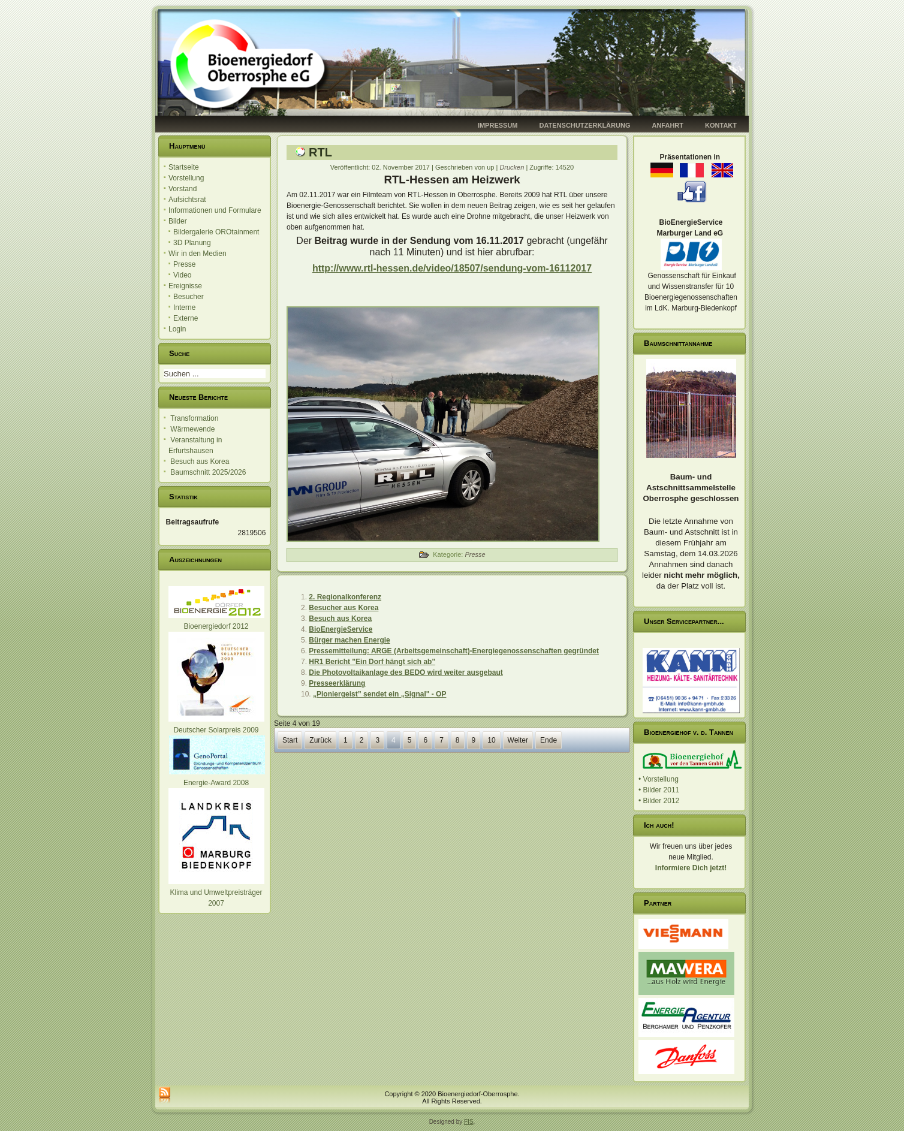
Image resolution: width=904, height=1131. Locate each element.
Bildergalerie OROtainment (216, 232)
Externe (185, 318)
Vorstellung (186, 178)
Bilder (177, 221)
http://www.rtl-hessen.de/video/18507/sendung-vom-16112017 (452, 268)
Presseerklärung (337, 683)
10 (491, 740)
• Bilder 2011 (658, 790)
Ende (548, 740)
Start (289, 740)
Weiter (518, 740)
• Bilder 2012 (658, 801)
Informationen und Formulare (214, 210)
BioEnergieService (340, 629)
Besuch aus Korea (340, 618)
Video (182, 275)
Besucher (188, 296)
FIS (469, 1121)
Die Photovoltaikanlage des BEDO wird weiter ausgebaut (405, 672)
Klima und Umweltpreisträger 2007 (216, 892)
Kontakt (721, 125)
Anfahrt (667, 125)
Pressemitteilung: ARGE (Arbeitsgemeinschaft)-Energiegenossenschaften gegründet (454, 651)
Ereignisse (185, 286)
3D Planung (192, 243)
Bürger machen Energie (349, 640)
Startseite (183, 167)
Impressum (498, 125)
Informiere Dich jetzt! (691, 868)
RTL (320, 152)
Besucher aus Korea (343, 608)
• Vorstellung (658, 779)
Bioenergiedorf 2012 (215, 626)
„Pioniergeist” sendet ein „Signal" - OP (379, 694)
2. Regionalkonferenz (345, 597)
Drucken (512, 167)
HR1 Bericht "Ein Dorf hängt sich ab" (372, 662)
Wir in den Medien (197, 253)
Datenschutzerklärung (585, 125)
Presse (184, 264)
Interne (184, 307)
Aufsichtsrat (187, 199)
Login (177, 329)
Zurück (320, 740)
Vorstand (182, 189)
